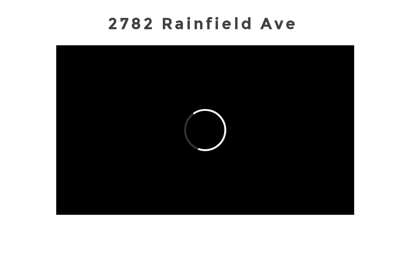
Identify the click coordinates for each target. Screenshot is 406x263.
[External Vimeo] (205, 130)
